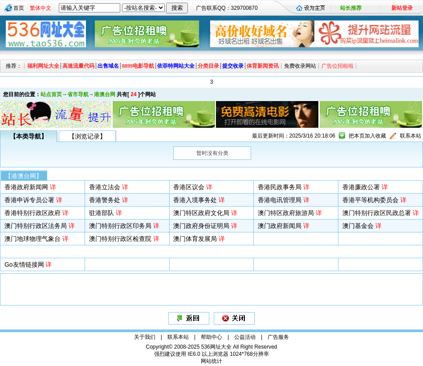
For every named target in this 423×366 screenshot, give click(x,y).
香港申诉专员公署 (29, 199)
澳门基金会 (358, 225)
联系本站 (410, 136)
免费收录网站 (300, 66)
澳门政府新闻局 (279, 225)
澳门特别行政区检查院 (120, 238)
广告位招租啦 (337, 66)
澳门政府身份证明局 (201, 225)
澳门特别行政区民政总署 (376, 212)
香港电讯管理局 (279, 199)
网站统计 (211, 361)
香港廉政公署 (361, 187)
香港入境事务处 (195, 199)
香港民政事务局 (279, 187)
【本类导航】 (28, 136)
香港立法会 (104, 187)
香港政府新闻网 (26, 187)
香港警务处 (104, 199)
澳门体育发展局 (195, 238)
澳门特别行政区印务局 (120, 225)
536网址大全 (216, 347)
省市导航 (78, 94)
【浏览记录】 (87, 136)
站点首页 (51, 94)
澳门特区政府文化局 (201, 212)
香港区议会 (188, 187)
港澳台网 (104, 94)
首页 (18, 8)
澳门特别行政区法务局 (35, 225)
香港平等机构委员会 (370, 199)
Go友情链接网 (24, 264)
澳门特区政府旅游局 (286, 212)
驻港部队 (101, 212)
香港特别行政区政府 (32, 212)
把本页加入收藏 (367, 136)
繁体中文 (40, 8)
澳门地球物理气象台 (32, 238)
